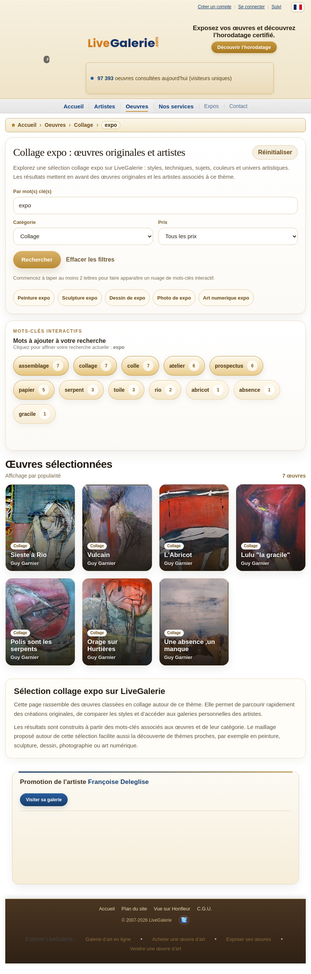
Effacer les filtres (90, 259)
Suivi (276, 7)
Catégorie (24, 222)
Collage (83, 125)
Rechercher (37, 259)
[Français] (297, 7)
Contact (238, 106)
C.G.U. (204, 909)
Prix (163, 222)
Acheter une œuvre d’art (178, 939)
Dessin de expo (127, 298)
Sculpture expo (79, 298)
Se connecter (251, 7)
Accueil (73, 106)
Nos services (176, 106)
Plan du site (134, 909)
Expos (211, 106)
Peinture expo (34, 298)
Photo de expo (174, 298)
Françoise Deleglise (118, 781)
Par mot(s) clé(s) (32, 191)
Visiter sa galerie (44, 799)
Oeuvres (137, 106)
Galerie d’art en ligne (108, 939)
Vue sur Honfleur (172, 909)
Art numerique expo (226, 298)
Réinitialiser (275, 152)
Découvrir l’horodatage (244, 47)
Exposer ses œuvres (248, 939)
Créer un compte (214, 7)
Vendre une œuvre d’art (155, 948)
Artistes (104, 106)
